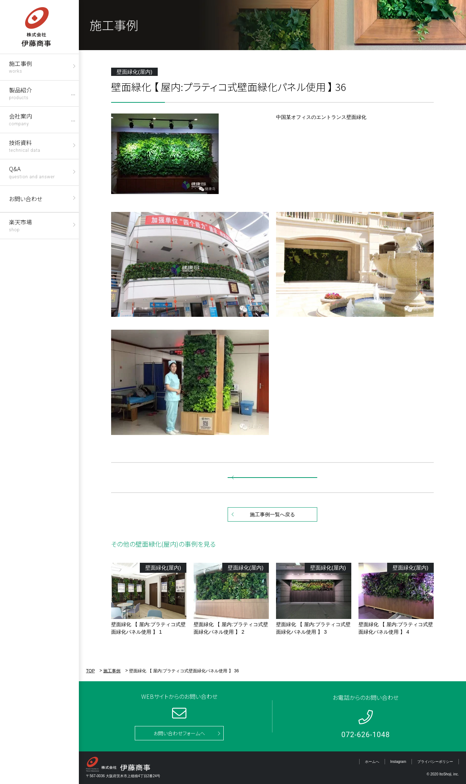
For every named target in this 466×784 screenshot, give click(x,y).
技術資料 (25, 145)
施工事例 (20, 66)
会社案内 (20, 119)
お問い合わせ (25, 198)
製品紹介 (20, 93)
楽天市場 (20, 225)
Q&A (32, 171)
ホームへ (372, 762)
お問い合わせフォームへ (179, 733)
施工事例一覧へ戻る (272, 514)
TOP (90, 670)
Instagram (398, 762)
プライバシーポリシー (435, 762)
